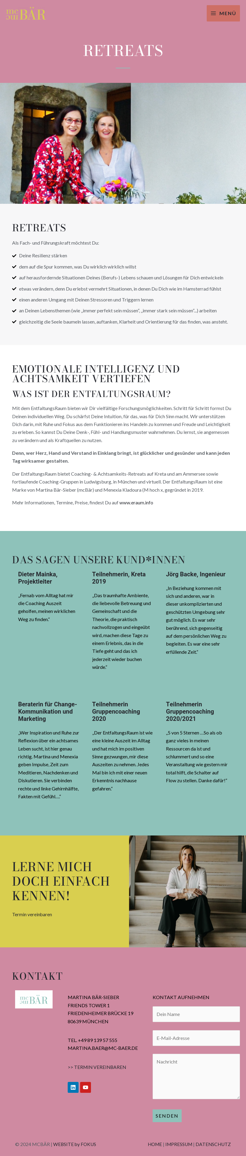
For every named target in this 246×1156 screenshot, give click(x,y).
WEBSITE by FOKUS (75, 1144)
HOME (152, 1144)
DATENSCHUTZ (213, 1144)
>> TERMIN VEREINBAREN (98, 1067)
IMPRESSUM (177, 1144)
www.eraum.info (136, 502)
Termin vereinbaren (32, 914)
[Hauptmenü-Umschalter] (223, 13)
